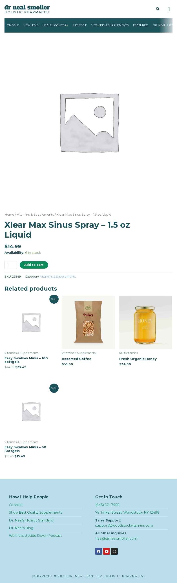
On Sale (13, 25)
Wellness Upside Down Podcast (35, 536)
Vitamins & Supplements (110, 25)
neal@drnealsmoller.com (116, 539)
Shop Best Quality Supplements (35, 512)
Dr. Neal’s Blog (21, 528)
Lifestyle (80, 25)
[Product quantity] (10, 265)
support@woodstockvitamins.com (124, 525)
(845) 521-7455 (107, 505)
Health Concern (56, 25)
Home (9, 214)
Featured (140, 25)
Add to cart (34, 265)
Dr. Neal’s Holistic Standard (31, 520)
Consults (16, 505)
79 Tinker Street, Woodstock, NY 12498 (127, 512)
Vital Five (31, 25)
